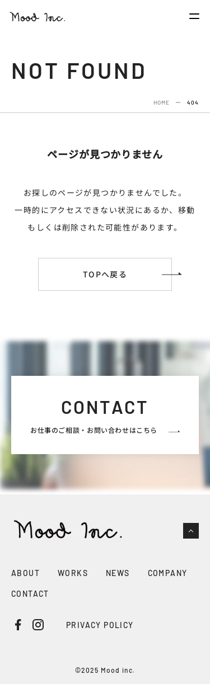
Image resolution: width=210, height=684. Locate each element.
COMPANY (168, 573)
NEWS (118, 573)
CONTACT (30, 593)
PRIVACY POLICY (100, 625)
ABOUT (25, 573)
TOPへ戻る (105, 274)
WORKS (73, 573)
